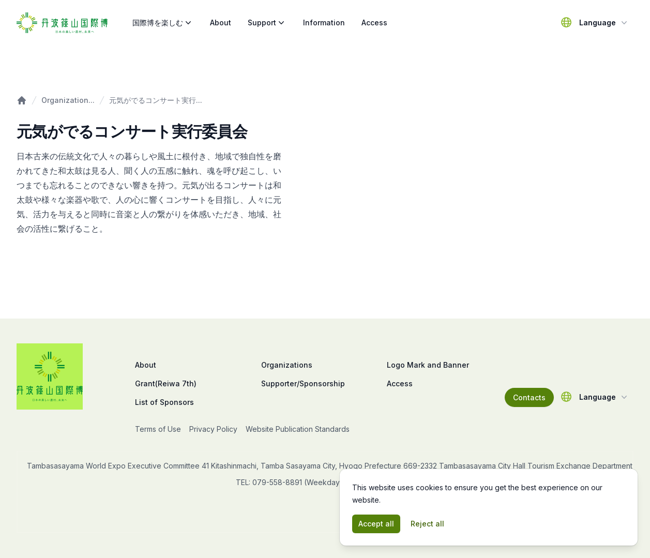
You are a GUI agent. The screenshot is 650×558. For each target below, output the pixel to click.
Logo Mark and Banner (428, 364)
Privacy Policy (213, 429)
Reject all (427, 523)
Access (374, 22)
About (220, 22)
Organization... (68, 100)
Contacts (529, 397)
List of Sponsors (164, 402)
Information (324, 22)
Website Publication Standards (298, 429)
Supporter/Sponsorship (303, 383)
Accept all (376, 523)
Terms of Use (158, 429)
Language (604, 23)
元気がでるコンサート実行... (155, 100)
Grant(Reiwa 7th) (165, 383)
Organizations (286, 364)
